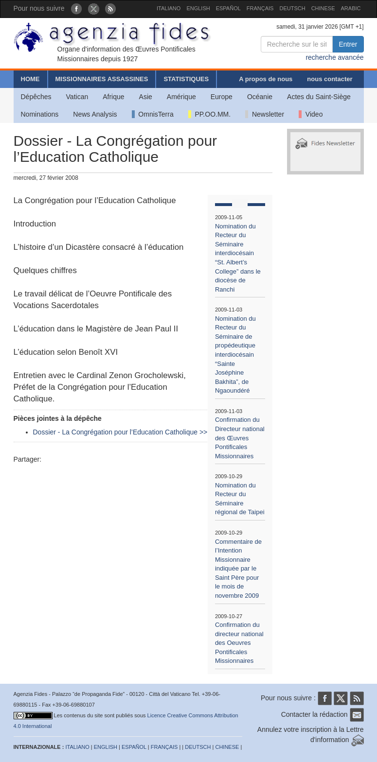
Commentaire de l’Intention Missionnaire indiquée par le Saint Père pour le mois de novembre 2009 (238, 568)
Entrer (348, 44)
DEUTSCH (292, 8)
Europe (222, 97)
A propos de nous (265, 79)
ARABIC (351, 8)
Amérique (181, 97)
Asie (145, 97)
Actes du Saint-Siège (319, 97)
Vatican (77, 97)
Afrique (113, 97)
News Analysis (95, 114)
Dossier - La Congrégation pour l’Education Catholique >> (120, 432)
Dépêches (36, 97)
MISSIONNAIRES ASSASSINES (101, 79)
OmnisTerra (153, 114)
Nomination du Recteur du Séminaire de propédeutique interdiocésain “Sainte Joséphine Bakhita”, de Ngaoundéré (235, 355)
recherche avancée (334, 57)
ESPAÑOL (228, 8)
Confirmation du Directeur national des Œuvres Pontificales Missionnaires (240, 437)
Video (311, 114)
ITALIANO (168, 8)
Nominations (40, 114)
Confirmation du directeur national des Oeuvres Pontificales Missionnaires (239, 642)
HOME (30, 79)
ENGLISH (198, 8)
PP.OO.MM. (209, 114)
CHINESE (323, 8)
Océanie (259, 97)
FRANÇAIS (260, 8)
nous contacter (329, 79)
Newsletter (264, 114)
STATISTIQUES (186, 79)
